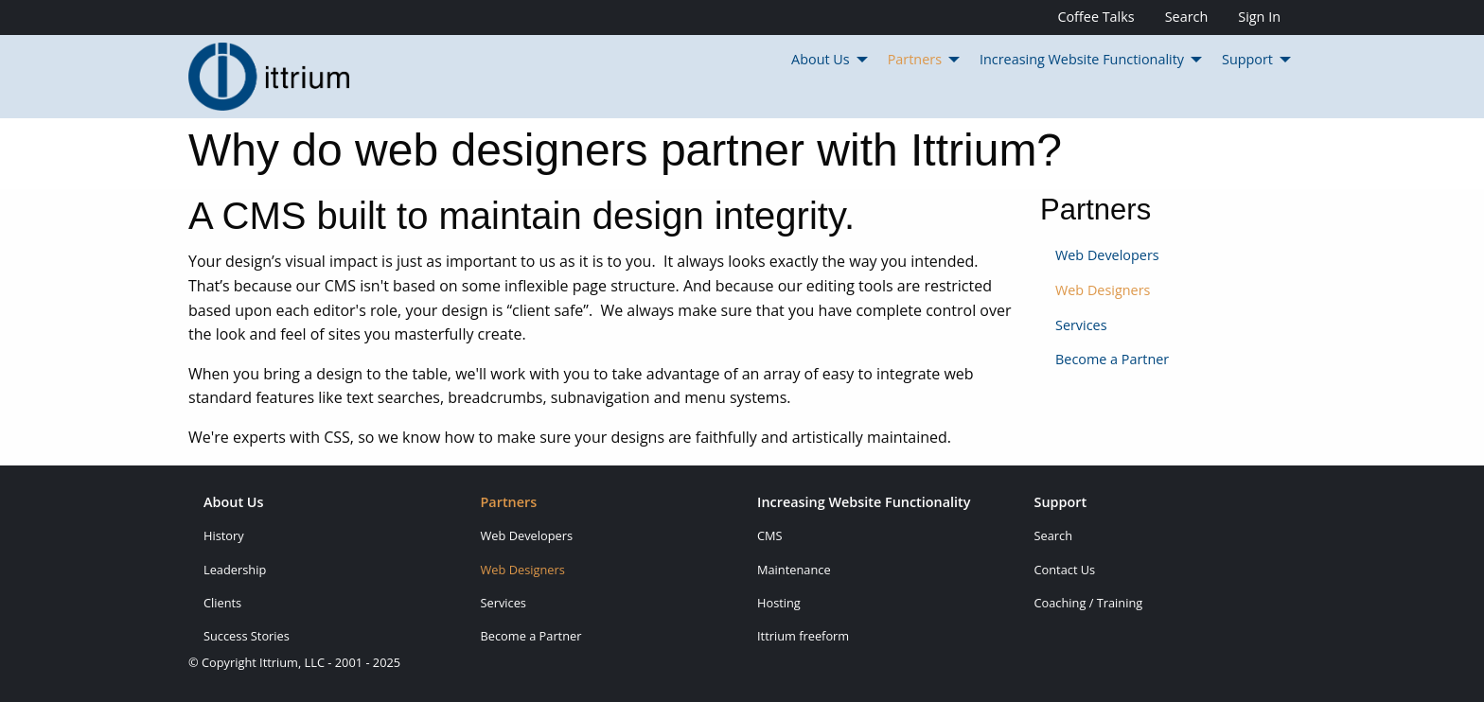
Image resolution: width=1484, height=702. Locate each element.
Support (1060, 503)
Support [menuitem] (1247, 59)
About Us (233, 503)
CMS (770, 535)
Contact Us (1065, 569)
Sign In (1259, 17)
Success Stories (246, 635)
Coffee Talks (1095, 17)
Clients (222, 602)
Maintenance (794, 569)
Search (1187, 17)
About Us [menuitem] (820, 59)
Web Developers (1107, 255)
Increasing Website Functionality (864, 503)
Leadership (234, 569)
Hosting (779, 602)
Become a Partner (1112, 359)
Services (1081, 325)
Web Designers (1102, 290)
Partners (509, 503)
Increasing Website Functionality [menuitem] (1082, 59)
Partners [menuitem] (915, 59)
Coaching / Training (1088, 602)
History (223, 535)
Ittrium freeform (803, 635)
